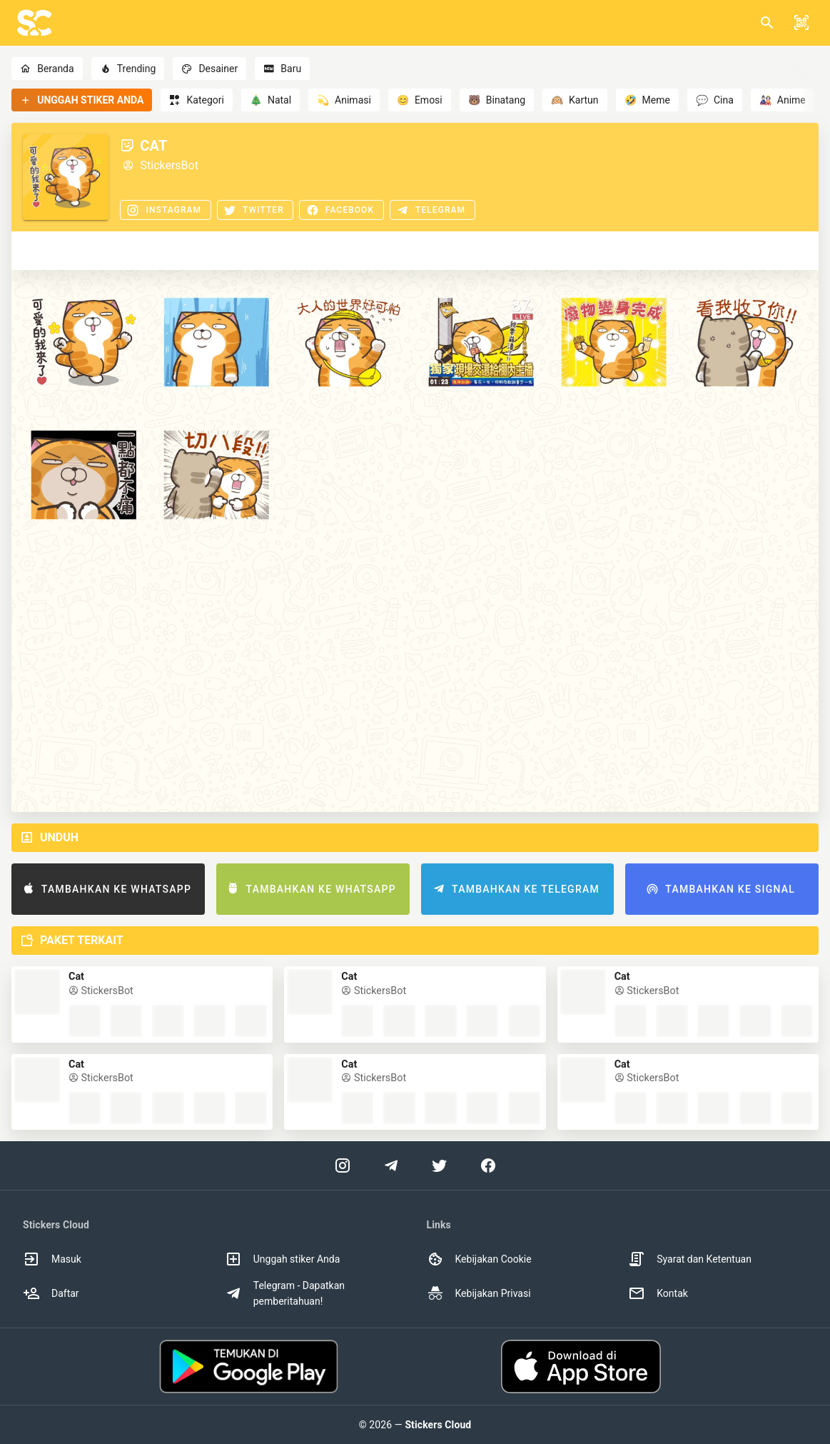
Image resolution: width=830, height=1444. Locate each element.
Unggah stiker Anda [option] (282, 1259)
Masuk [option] (52, 1259)
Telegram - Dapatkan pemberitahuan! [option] (285, 1293)
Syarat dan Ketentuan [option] (689, 1259)
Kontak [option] (658, 1293)
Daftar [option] (51, 1293)
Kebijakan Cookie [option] (479, 1259)
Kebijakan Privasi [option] (479, 1293)
